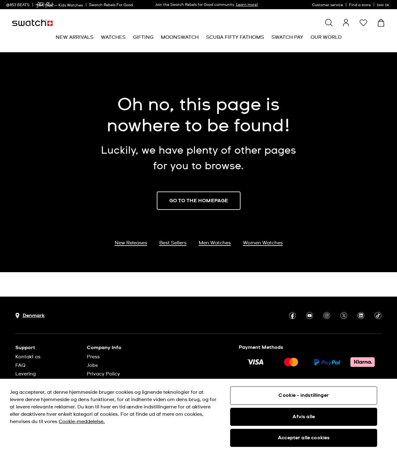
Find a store (360, 5)
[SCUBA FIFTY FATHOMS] (235, 37)
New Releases (131, 242)
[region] (198, 416)
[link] (44, 5)
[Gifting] (143, 37)
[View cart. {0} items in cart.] (381, 23)
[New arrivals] (75, 37)
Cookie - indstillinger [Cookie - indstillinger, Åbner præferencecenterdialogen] (303, 395)
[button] (363, 23)
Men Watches (215, 242)
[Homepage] (32, 22)
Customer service (327, 5)
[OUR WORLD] (326, 37)
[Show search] (329, 23)
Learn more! (247, 5)
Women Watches (263, 242)
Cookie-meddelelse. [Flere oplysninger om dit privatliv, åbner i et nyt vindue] (82, 421)
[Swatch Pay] (287, 37)
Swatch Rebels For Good (111, 5)
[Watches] (113, 37)
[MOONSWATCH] (180, 37)
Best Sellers (172, 242)
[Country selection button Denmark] (30, 316)
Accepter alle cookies (303, 437)
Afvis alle (303, 416)
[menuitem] (74, 37)
